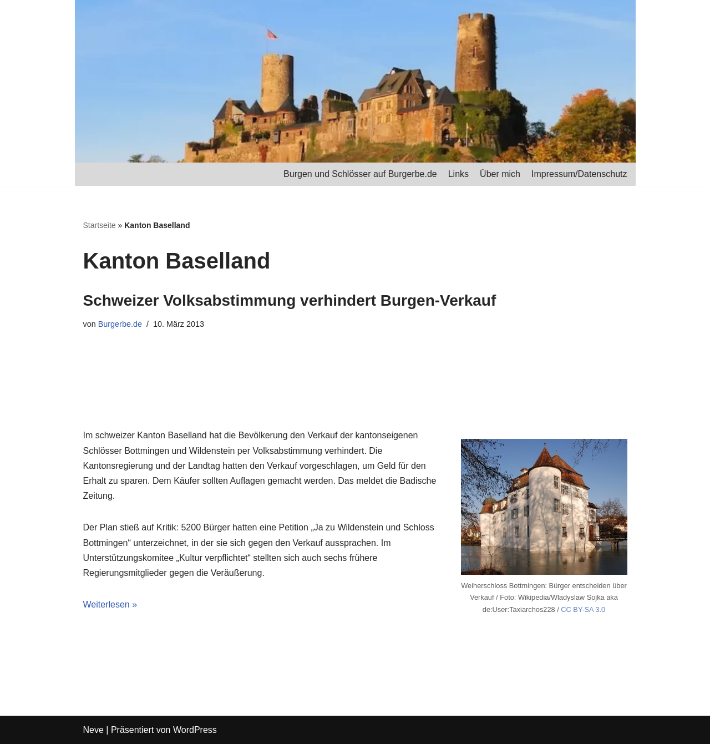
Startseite (99, 225)
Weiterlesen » (110, 604)
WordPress (195, 730)
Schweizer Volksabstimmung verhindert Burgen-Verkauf (289, 300)
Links (458, 174)
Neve (93, 730)
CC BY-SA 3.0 (583, 609)
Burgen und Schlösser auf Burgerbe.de (360, 174)
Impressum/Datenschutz (579, 174)
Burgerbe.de (120, 324)
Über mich (500, 174)
